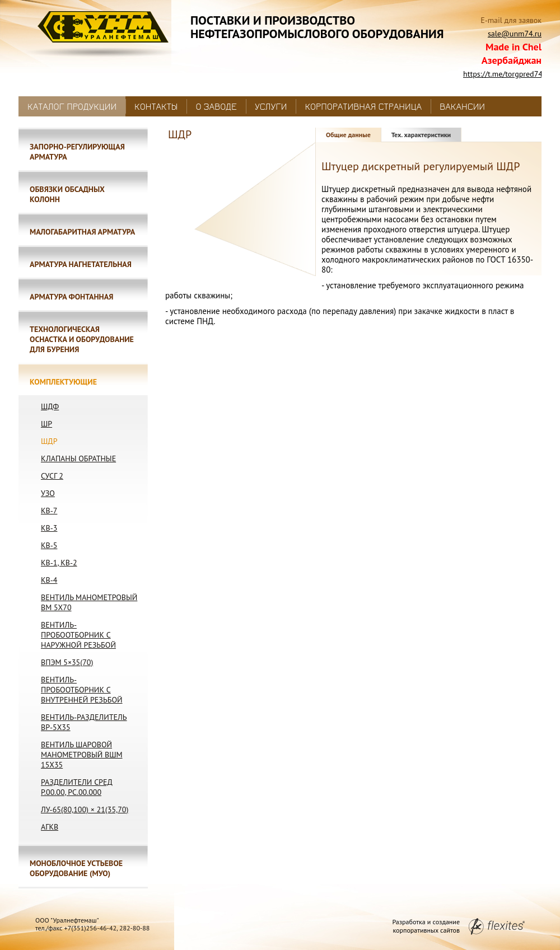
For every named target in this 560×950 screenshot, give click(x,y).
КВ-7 (49, 511)
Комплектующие (63, 382)
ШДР (49, 441)
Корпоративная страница (363, 106)
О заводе (216, 106)
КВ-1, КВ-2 (59, 563)
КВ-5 (49, 545)
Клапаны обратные (78, 458)
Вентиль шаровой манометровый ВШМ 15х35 (82, 755)
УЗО (48, 493)
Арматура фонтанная (71, 297)
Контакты (156, 106)
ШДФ (50, 406)
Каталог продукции (71, 106)
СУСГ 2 (52, 476)
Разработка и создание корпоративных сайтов (458, 926)
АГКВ (49, 827)
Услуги (271, 106)
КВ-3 (49, 528)
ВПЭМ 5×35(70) (67, 662)
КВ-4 (49, 580)
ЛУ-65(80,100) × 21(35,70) (84, 809)
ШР (46, 424)
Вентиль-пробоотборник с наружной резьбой (78, 635)
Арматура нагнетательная (81, 264)
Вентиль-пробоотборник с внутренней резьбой (82, 690)
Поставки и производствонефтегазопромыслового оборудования (317, 26)
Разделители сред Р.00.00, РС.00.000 (77, 787)
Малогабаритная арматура (82, 232)
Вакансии (462, 106)
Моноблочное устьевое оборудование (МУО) (76, 868)
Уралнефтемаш (101, 34)
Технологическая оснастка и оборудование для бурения (82, 339)
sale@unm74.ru (515, 34)
